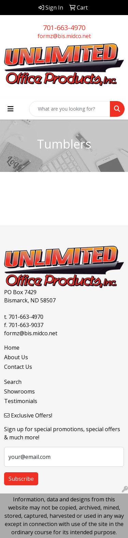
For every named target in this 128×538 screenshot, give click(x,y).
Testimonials (20, 401)
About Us (16, 357)
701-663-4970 (64, 27)
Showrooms (19, 391)
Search (13, 382)
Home (11, 347)
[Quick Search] (69, 109)
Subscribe (21, 479)
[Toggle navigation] (10, 109)
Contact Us (18, 367)
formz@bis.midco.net (64, 36)
